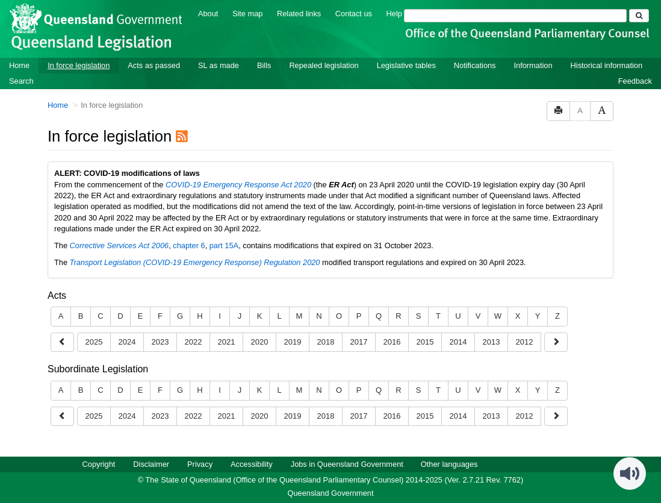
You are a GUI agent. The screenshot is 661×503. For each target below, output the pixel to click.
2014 (458, 341)
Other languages (449, 464)
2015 (425, 341)
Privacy (200, 464)
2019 (293, 341)
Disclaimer (151, 464)
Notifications (475, 65)
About (208, 13)
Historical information (606, 65)
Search (21, 81)
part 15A (223, 245)
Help (394, 13)
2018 (326, 341)
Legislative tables (406, 65)
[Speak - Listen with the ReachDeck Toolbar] (629, 473)
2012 (524, 341)
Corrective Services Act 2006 (119, 245)
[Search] (515, 15)
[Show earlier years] (556, 342)
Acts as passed (154, 65)
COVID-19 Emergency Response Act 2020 (238, 184)
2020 (259, 341)
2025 (94, 341)
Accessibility (252, 464)
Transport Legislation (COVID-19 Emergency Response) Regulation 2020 (195, 262)
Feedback (635, 81)
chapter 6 (189, 245)
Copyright (99, 464)
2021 (226, 341)
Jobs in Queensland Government (347, 464)
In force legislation (79, 65)
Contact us (353, 13)
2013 (491, 341)
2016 (392, 341)
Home (19, 65)
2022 (193, 341)
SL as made (218, 65)
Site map (247, 13)
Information (533, 65)
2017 (359, 341)
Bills (264, 65)
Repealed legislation (323, 65)
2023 (160, 341)
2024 (127, 341)
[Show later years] (62, 342)
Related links (299, 13)
